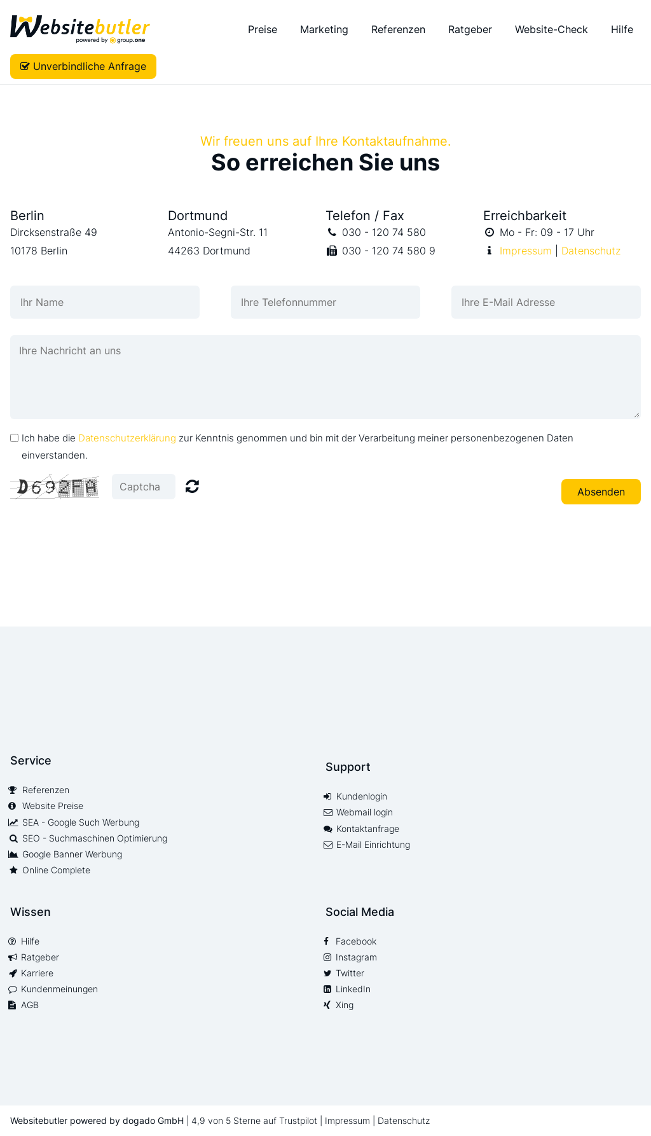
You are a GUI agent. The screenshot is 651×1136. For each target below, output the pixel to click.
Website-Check (551, 29)
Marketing (324, 29)
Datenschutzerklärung (127, 438)
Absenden (601, 491)
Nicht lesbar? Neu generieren (192, 486)
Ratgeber (470, 29)
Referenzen (398, 29)
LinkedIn (353, 989)
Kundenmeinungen (59, 989)
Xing (344, 1005)
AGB (30, 1005)
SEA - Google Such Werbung (80, 822)
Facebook (356, 941)
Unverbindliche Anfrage (89, 66)
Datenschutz (590, 250)
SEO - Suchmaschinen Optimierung (94, 838)
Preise (262, 29)
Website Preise (52, 806)
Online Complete (56, 870)
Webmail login (364, 812)
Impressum (526, 250)
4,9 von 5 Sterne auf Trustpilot (255, 1120)
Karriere (37, 973)
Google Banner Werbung (72, 854)
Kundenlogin (361, 796)
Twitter (350, 973)
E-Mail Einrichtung (373, 845)
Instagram (356, 957)
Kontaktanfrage (367, 829)
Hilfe (622, 29)
